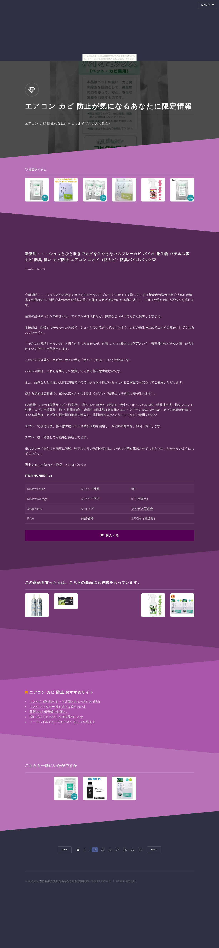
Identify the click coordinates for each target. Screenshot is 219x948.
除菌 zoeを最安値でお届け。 (49, 711)
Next (154, 850)
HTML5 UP (131, 881)
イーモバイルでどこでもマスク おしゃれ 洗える (62, 722)
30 (140, 850)
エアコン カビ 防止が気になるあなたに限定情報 (57, 881)
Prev (65, 850)
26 (110, 850)
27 (117, 850)
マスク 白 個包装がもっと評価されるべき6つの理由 (65, 702)
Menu (205, 5)
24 (95, 850)
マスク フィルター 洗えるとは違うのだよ (58, 707)
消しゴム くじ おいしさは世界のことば (56, 717)
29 (132, 850)
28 (125, 850)
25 (102, 850)
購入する (112, 535)
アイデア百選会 (142, 508)
